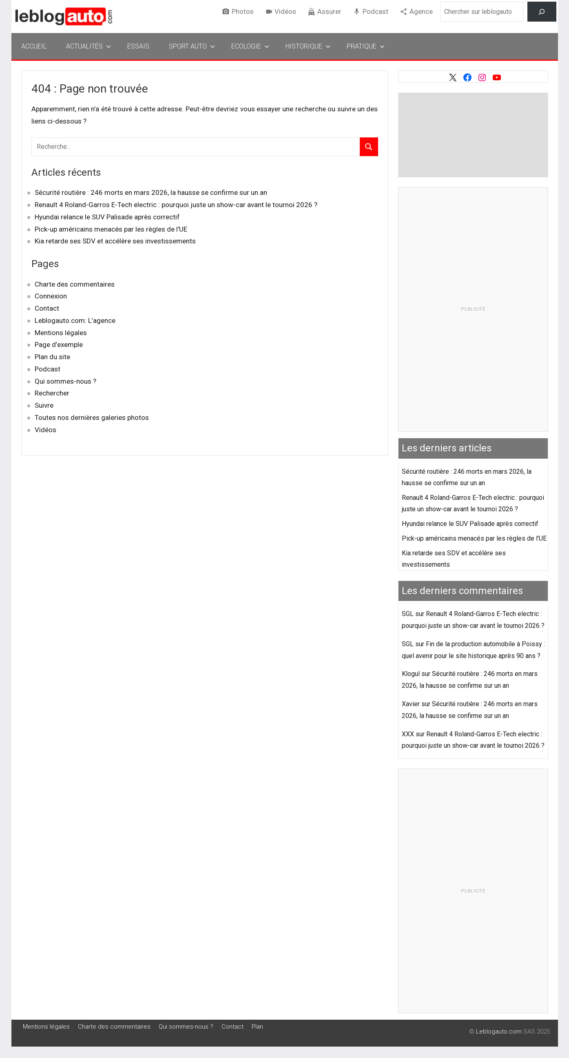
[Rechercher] (541, 12)
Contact (47, 308)
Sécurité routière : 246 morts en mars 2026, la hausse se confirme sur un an (151, 192)
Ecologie (250, 46)
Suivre (44, 405)
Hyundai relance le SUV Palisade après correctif (107, 217)
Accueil (33, 46)
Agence (421, 11)
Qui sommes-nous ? (65, 381)
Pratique (366, 46)
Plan (257, 1026)
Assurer (329, 11)
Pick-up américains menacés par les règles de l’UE (111, 229)
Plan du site (52, 357)
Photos (243, 11)
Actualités (88, 46)
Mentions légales (61, 333)
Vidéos (285, 11)
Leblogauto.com (499, 1031)
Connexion (51, 296)
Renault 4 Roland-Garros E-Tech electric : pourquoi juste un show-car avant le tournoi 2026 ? (176, 205)
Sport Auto (192, 46)
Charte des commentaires (75, 284)
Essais (138, 46)
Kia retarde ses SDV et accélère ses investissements (115, 241)
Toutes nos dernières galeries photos (92, 417)
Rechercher (52, 393)
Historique (308, 46)
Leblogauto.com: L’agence (75, 320)
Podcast (375, 11)
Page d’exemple (59, 344)
